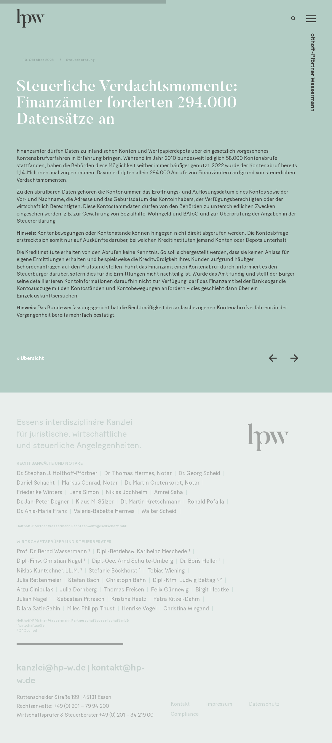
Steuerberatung (80, 59)
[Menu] (311, 18)
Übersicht (32, 358)
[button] (294, 18)
